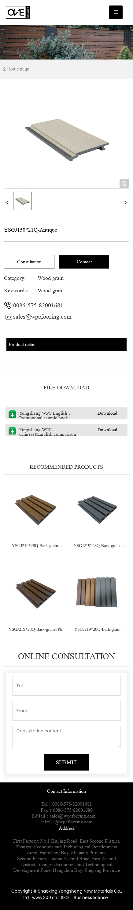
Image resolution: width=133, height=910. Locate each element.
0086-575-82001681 (38, 305)
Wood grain (51, 278)
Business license (91, 897)
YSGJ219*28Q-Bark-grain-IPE (36, 629)
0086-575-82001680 (73, 810)
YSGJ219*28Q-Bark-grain (97, 629)
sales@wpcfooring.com (42, 316)
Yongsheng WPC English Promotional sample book (43, 416)
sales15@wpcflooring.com (66, 822)
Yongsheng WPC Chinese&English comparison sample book (47, 434)
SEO (65, 897)
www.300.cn (44, 897)
